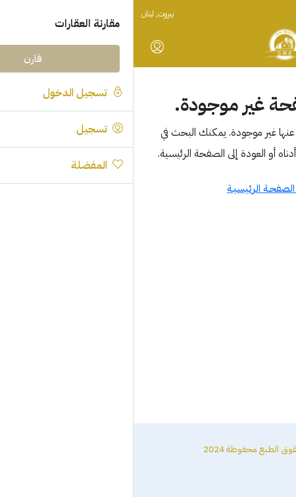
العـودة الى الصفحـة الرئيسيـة (148, 188)
